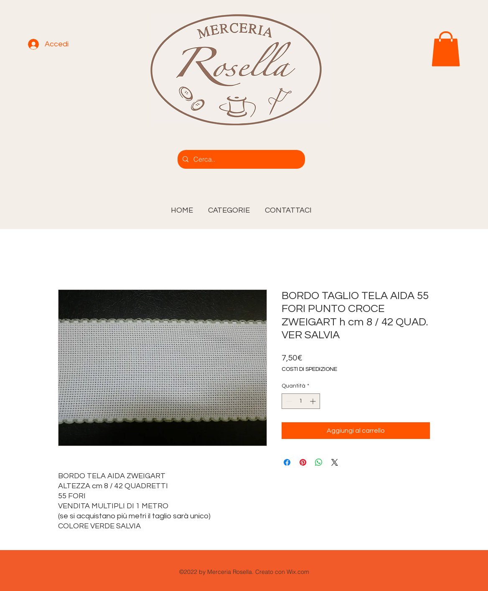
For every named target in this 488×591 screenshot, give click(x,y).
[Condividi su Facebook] (287, 462)
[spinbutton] (300, 401)
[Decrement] (288, 401)
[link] (445, 48)
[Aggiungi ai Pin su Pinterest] (303, 462)
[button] (229, 207)
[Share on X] (335, 462)
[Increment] (313, 401)
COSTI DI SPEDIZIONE (309, 369)
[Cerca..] (240, 159)
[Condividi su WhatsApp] (319, 462)
